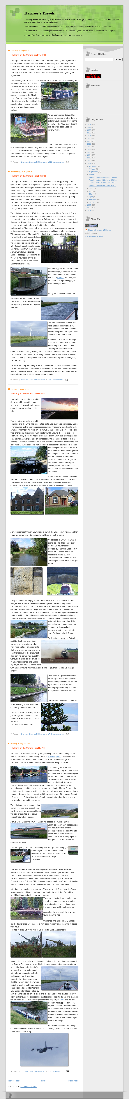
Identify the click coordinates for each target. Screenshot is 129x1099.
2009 (89, 208)
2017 (89, 147)
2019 (89, 141)
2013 (89, 158)
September (93, 172)
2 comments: (58, 379)
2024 (89, 127)
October (92, 169)
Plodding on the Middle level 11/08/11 (28, 54)
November (93, 166)
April (91, 197)
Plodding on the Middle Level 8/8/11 (28, 747)
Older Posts (73, 1081)
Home (44, 1081)
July (91, 188)
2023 (89, 130)
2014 (89, 155)
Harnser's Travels (39, 13)
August (92, 174)
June (91, 191)
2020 (89, 138)
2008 (89, 210)
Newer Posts (14, 1081)
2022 (89, 133)
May (91, 194)
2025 (89, 125)
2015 (89, 152)
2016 (89, 149)
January (92, 202)
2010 (89, 205)
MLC (62, 1000)
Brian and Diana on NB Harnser (99, 230)
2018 (89, 144)
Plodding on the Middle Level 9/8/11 (28, 393)
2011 (89, 163)
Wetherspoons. (54, 756)
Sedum (60, 278)
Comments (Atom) (29, 1086)
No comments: (58, 162)
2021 (89, 135)
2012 (89, 160)
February (92, 199)
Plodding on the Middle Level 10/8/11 (28, 175)
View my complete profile (94, 236)
